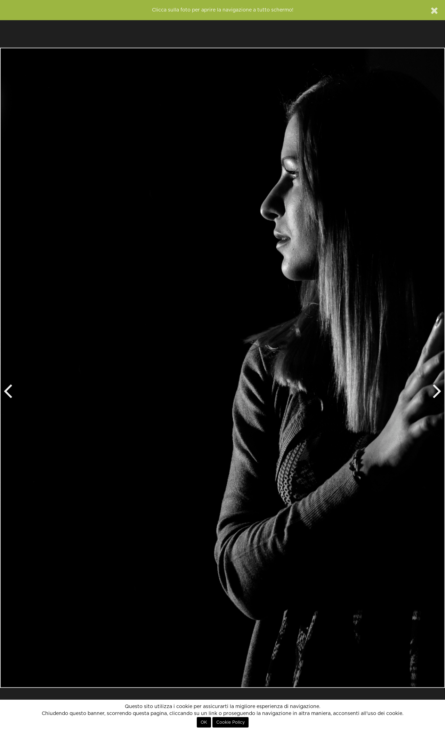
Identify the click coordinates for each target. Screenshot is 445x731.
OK (204, 722)
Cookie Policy (230, 722)
